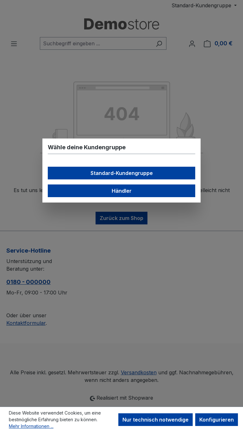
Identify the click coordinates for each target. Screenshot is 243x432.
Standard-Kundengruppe (121, 173)
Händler (122, 191)
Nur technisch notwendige (155, 419)
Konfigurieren (216, 419)
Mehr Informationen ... (31, 426)
